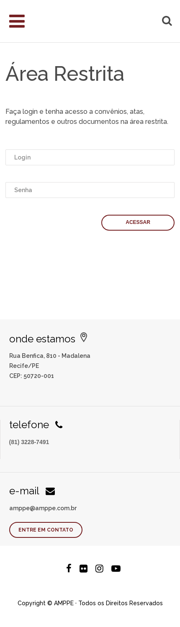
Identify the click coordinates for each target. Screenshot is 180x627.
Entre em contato (45, 530)
